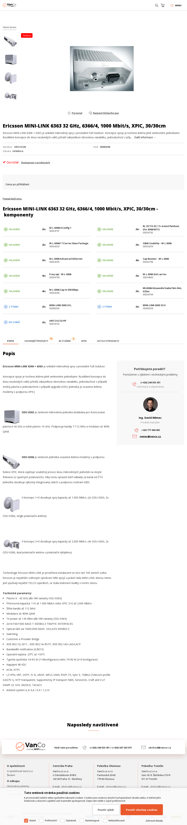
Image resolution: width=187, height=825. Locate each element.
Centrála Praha (62, 766)
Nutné (33, 820)
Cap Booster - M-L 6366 (156, 258)
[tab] (10, 341)
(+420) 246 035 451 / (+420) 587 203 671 (111, 747)
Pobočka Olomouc (109, 766)
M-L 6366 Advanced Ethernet (65, 258)
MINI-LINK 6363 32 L (60, 305)
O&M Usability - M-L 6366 (157, 243)
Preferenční (51, 820)
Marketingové (92, 820)
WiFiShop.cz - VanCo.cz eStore (16, 5)
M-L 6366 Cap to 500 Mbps (63, 289)
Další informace (143, 137)
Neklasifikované (116, 820)
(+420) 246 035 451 (150, 382)
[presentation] (10, 341)
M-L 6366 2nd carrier (155, 274)
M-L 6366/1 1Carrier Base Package (68, 243)
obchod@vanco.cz (159, 747)
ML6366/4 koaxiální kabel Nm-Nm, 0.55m (162, 289)
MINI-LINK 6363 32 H (154, 305)
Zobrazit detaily (154, 820)
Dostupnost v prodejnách (35, 162)
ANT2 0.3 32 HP (57, 320)
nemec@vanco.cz (150, 436)
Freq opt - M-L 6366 (60, 274)
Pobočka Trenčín (152, 766)
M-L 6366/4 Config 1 (60, 227)
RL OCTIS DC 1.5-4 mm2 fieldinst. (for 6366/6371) (161, 227)
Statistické (71, 820)
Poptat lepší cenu (12, 198)
